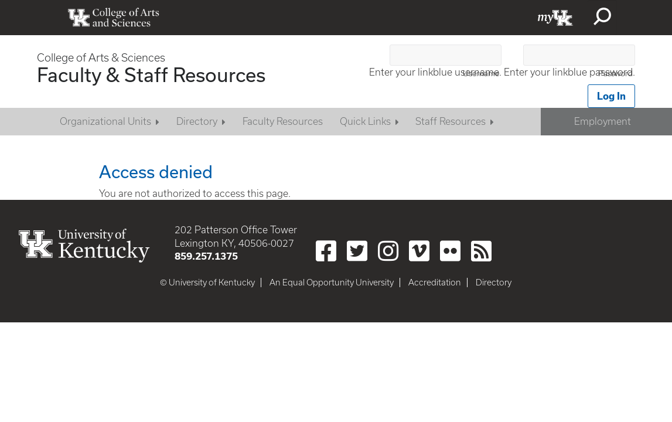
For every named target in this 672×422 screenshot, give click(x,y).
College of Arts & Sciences (101, 58)
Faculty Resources (283, 121)
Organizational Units (105, 121)
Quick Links (365, 121)
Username (481, 73)
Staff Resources (450, 121)
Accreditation (434, 282)
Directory (196, 121)
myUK (555, 17)
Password (615, 73)
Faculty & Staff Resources (151, 74)
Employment (602, 121)
